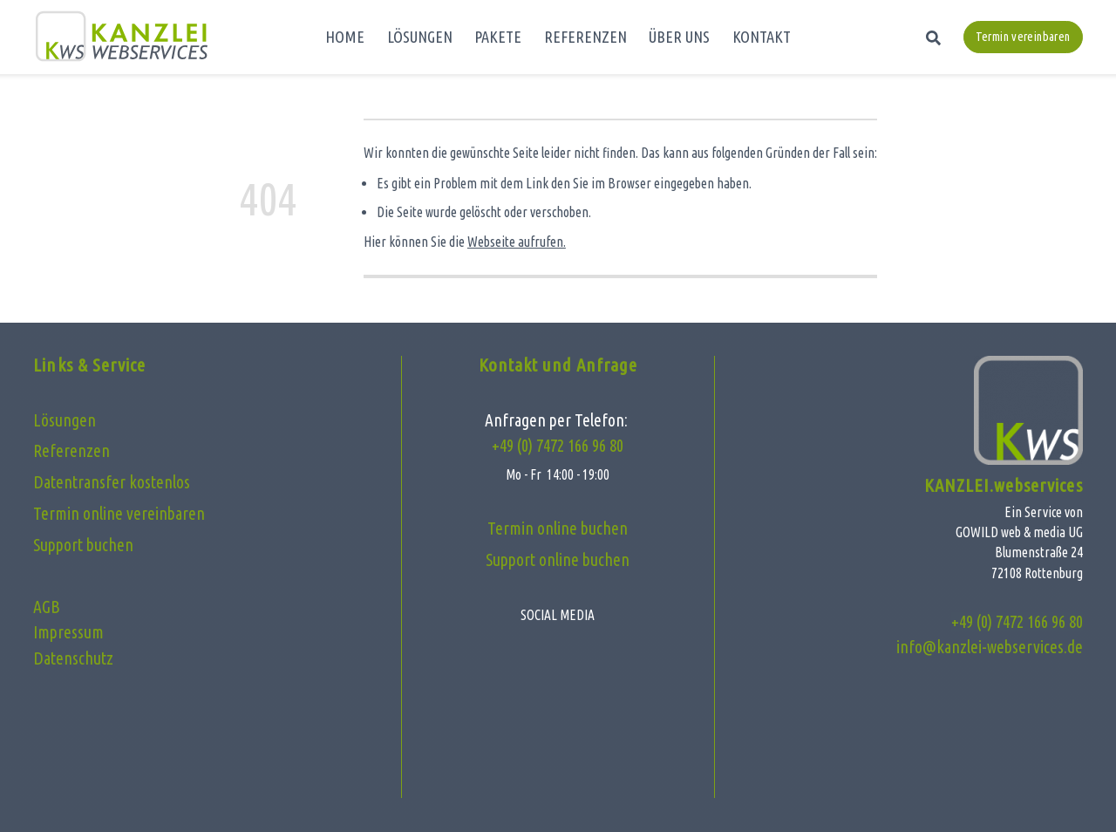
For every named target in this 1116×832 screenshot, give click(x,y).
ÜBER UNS (679, 36)
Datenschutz (73, 658)
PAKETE (497, 36)
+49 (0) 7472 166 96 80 (557, 445)
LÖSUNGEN (420, 36)
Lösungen (64, 420)
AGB (46, 607)
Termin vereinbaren (1023, 37)
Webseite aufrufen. (516, 241)
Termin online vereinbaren (119, 513)
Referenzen (71, 450)
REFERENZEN (585, 36)
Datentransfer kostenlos (111, 482)
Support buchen (83, 545)
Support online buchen (557, 559)
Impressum (68, 632)
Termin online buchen (557, 528)
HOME (344, 36)
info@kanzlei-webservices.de (989, 647)
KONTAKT (761, 36)
